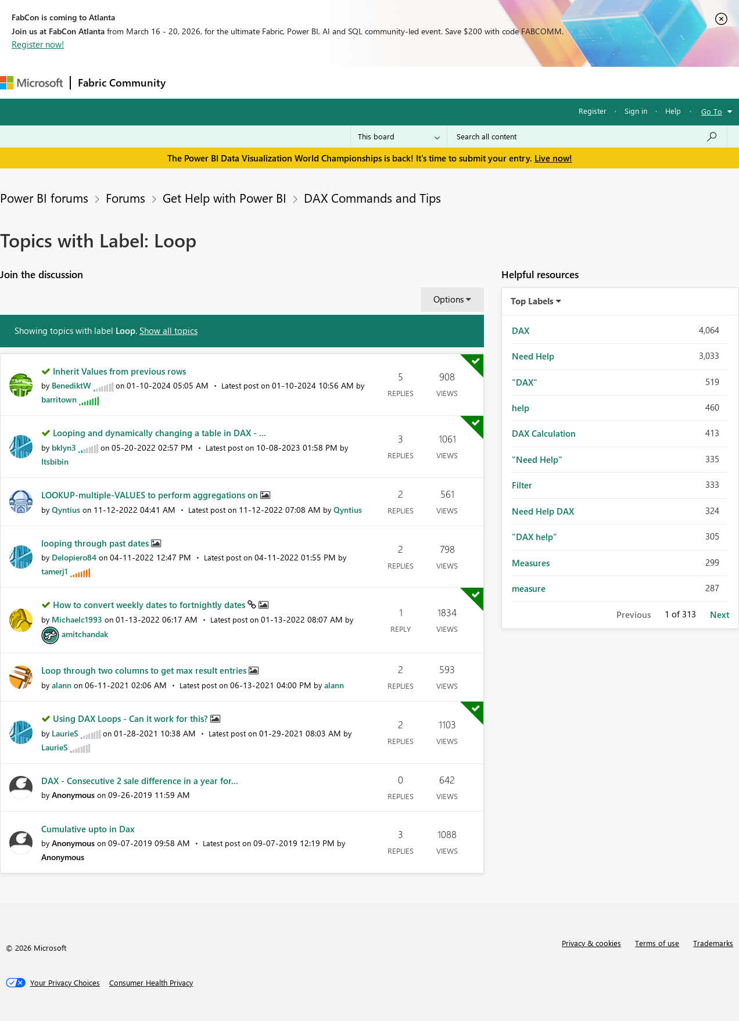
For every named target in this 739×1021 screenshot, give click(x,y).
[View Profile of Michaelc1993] (77, 619)
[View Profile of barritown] (59, 399)
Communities (342, 82)
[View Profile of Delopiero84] (74, 557)
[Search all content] (587, 136)
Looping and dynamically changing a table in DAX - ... (159, 432)
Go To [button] (711, 111)
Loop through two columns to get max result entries (145, 670)
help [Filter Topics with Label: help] (520, 408)
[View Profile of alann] (61, 685)
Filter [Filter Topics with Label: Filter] (522, 485)
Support (488, 82)
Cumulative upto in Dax (88, 829)
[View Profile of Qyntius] (66, 510)
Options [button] (448, 299)
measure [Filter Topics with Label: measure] (529, 588)
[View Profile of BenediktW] (71, 385)
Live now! (553, 158)
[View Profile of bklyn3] (64, 447)
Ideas (291, 82)
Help (673, 111)
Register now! (38, 44)
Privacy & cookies (591, 943)
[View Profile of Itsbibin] (55, 461)
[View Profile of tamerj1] (54, 571)
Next (719, 614)
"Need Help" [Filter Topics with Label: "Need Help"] (537, 459)
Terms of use (657, 943)
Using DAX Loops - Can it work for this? (131, 718)
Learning (439, 82)
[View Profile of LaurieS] (65, 733)
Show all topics (168, 330)
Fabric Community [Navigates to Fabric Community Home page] (122, 82)
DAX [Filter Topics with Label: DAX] (520, 330)
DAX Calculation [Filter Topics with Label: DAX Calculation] (544, 433)
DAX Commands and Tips (372, 197)
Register (593, 111)
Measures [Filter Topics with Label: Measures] (531, 563)
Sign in (636, 111)
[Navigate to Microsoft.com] (31, 82)
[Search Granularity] (399, 136)
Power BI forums (44, 197)
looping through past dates (96, 543)
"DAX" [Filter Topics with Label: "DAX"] (524, 382)
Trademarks (713, 943)
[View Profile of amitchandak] (85, 634)
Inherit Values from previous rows (119, 371)
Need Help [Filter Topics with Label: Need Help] (533, 356)
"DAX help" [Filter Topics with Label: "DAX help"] (534, 536)
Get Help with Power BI (224, 197)
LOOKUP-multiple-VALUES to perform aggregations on (150, 495)
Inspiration (243, 82)
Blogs (394, 82)
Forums (192, 82)
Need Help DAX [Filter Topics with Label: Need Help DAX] (543, 511)
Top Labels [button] (532, 301)
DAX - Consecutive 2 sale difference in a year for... (139, 780)
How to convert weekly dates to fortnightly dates (150, 604)
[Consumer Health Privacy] (151, 982)
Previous (633, 614)
